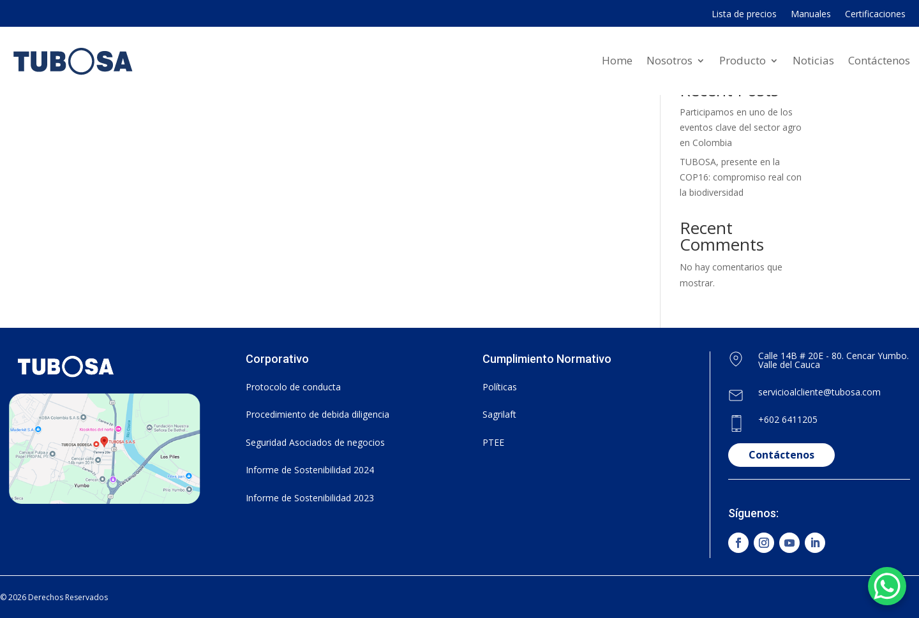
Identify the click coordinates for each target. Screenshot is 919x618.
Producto (742, 60)
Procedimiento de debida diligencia (317, 414)
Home (617, 60)
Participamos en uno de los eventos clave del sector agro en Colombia (741, 127)
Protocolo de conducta (293, 387)
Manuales (811, 15)
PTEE (493, 442)
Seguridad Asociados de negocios (315, 442)
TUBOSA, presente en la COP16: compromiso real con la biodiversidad (741, 177)
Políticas (499, 387)
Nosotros (669, 60)
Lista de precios (744, 15)
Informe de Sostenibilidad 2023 (310, 498)
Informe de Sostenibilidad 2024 (310, 470)
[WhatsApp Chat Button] (887, 586)
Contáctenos (879, 60)
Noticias (813, 60)
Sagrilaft (499, 414)
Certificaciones (875, 15)
